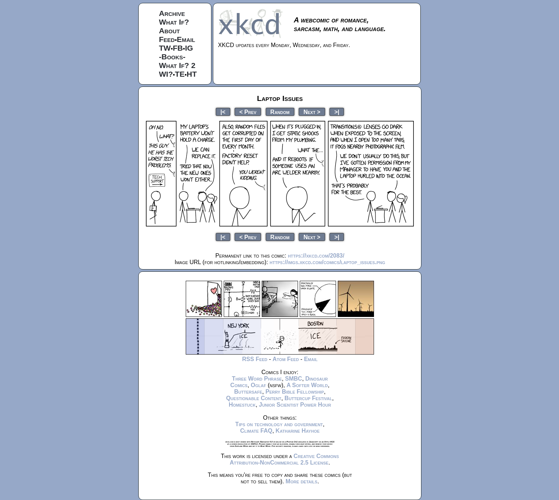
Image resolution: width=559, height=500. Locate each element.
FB (178, 48)
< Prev (247, 112)
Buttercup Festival (308, 398)
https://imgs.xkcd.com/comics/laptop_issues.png (327, 262)
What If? (174, 22)
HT (192, 74)
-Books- (172, 56)
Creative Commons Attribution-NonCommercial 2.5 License (284, 459)
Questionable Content (253, 398)
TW (165, 48)
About (169, 30)
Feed (167, 39)
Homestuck (242, 405)
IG (189, 48)
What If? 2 (177, 65)
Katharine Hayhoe (298, 431)
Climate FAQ (256, 431)
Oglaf (258, 385)
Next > (311, 112)
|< (223, 112)
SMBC (293, 379)
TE (180, 74)
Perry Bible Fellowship (294, 392)
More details (302, 481)
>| (336, 112)
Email (186, 39)
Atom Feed (286, 359)
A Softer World (307, 385)
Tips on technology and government (279, 424)
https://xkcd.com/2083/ (316, 256)
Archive (172, 13)
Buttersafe (248, 392)
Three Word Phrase (257, 379)
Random (280, 112)
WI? (166, 74)
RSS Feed (255, 359)
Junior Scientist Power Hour (295, 405)
